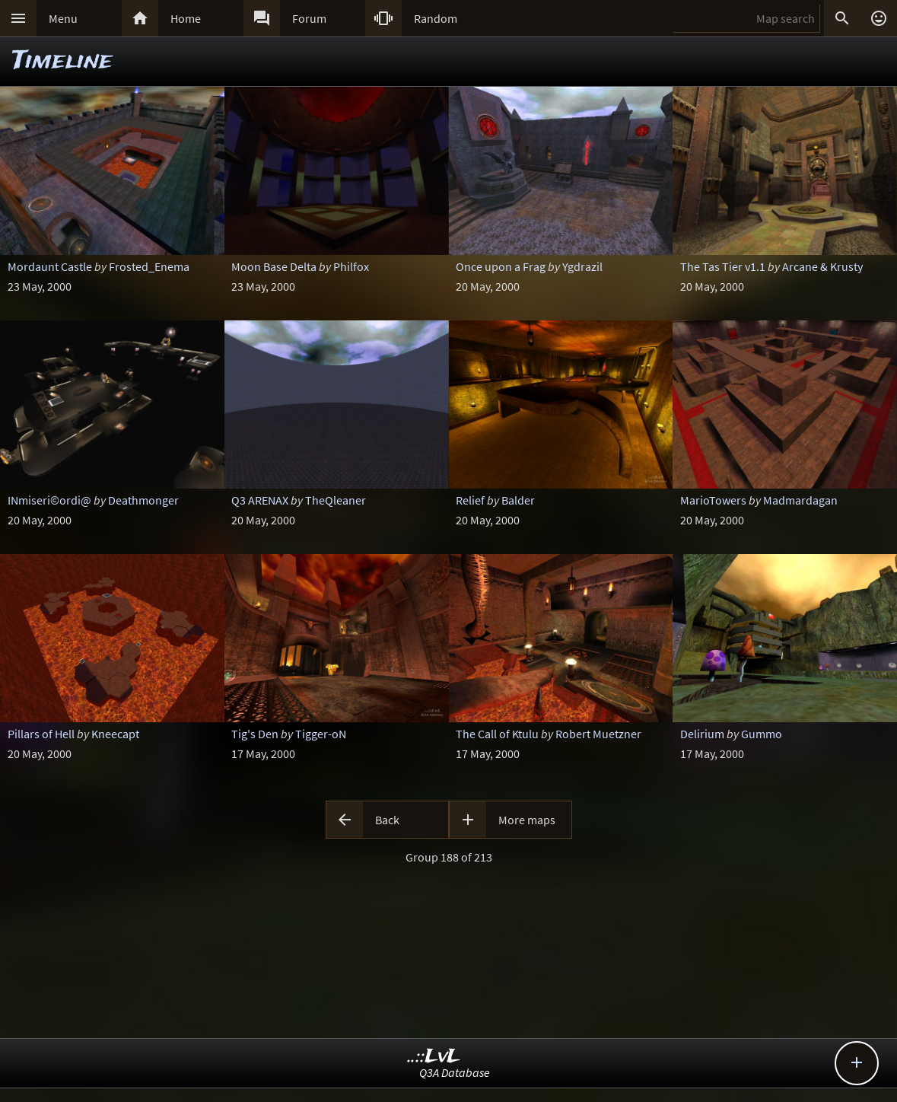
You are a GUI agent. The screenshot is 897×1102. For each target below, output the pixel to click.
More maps (526, 819)
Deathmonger (143, 500)
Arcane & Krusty (822, 266)
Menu (63, 18)
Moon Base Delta (273, 266)
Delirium (702, 733)
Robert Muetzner (598, 733)
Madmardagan (800, 500)
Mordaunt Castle (50, 266)
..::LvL (434, 1056)
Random (435, 18)
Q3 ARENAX (259, 500)
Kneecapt (115, 733)
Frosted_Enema (149, 266)
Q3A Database (454, 1072)
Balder (518, 500)
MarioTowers (713, 500)
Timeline (62, 61)
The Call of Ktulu (497, 733)
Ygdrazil (582, 266)
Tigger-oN (320, 733)
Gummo (761, 733)
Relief (470, 500)
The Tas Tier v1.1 (722, 266)
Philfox (351, 266)
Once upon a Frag (501, 266)
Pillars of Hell (41, 733)
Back (387, 819)
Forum (309, 18)
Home (185, 18)
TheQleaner (335, 500)
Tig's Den (254, 733)
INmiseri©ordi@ (49, 500)
